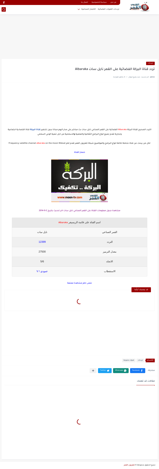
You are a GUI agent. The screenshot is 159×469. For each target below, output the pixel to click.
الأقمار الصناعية (88, 9)
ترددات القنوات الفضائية (108, 9)
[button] (137, 370)
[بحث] (4, 9)
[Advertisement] (80, 37)
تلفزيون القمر (129, 465)
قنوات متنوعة (129, 360)
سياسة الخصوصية (99, 2)
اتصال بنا (84, 2)
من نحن (113, 2)
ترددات (150, 63)
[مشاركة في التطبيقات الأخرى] (93, 370)
